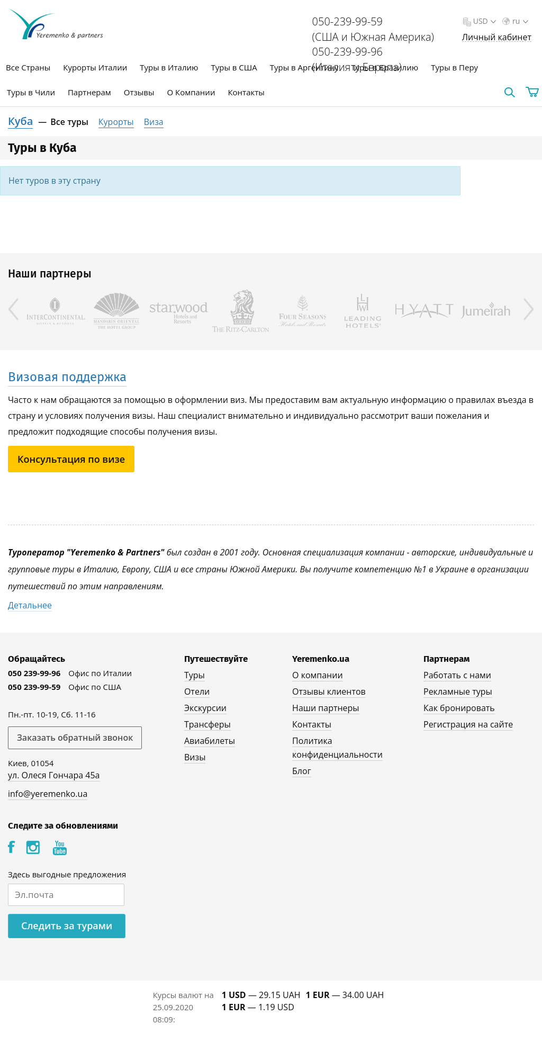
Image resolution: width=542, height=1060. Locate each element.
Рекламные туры (457, 691)
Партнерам (89, 92)
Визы (195, 757)
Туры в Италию (169, 67)
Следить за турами (66, 925)
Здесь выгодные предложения (67, 874)
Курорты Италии (95, 67)
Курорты (116, 122)
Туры (194, 675)
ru (519, 21)
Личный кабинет (496, 37)
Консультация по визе (71, 459)
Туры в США (234, 67)
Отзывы (139, 92)
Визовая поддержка (67, 377)
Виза (154, 122)
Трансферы (207, 724)
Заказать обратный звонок (75, 737)
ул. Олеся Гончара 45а (54, 775)
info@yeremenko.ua (47, 794)
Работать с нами (457, 675)
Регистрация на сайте (468, 724)
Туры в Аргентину (304, 67)
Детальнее (30, 605)
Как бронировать (459, 708)
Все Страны (28, 67)
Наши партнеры (325, 708)
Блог (301, 771)
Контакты (246, 92)
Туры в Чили (31, 92)
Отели (197, 691)
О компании (317, 675)
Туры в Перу (454, 67)
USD (483, 21)
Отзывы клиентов (329, 691)
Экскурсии (205, 708)
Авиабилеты (209, 741)
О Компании (191, 92)
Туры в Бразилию (384, 67)
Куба (20, 121)
